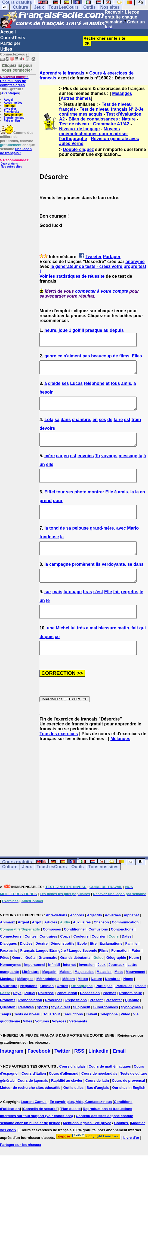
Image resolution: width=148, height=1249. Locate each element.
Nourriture (8, 1010)
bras (87, 611)
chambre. (81, 427)
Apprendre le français (61, 73)
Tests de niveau (27, 1039)
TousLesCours (63, 7)
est (127, 427)
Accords (77, 940)
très (81, 650)
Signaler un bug (14, 117)
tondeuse (49, 551)
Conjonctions (122, 954)
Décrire (41, 968)
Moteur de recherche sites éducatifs (30, 1112)
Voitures (42, 1046)
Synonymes (131, 1032)
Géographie (116, 982)
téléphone (94, 388)
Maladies (104, 996)
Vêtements (78, 1046)
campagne (60, 581)
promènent (83, 581)
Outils (89, 7)
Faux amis (8, 975)
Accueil (8, 32)
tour (60, 504)
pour (58, 513)
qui (142, 650)
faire (118, 427)
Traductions (73, 1039)
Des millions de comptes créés (14, 81)
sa (56, 427)
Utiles (6, 49)
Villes (27, 1046)
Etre (93, 968)
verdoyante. (114, 581)
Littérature (30, 996)
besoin (46, 397)
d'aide (54, 388)
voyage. (109, 465)
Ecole (82, 968)
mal (93, 650)
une (50, 650)
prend (45, 513)
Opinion (47, 1010)
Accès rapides (13, 102)
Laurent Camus (34, 1126)
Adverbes (113, 940)
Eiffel (49, 504)
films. (125, 358)
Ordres (62, 1010)
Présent (96, 1024)
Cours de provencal (128, 1105)
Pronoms (7, 1024)
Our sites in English (128, 1112)
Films (103, 975)
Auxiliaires (82, 947)
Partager (112, 256)
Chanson (101, 947)
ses (65, 388)
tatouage (72, 611)
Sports (42, 1032)
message (128, 465)
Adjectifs (94, 940)
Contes (30, 961)
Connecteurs (10, 961)
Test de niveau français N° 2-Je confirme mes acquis (101, 111)
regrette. (129, 611)
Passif (140, 1010)
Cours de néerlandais (99, 1098)
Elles (137, 358)
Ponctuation (67, 1017)
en (95, 427)
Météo (83, 1003)
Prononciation (30, 1024)
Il (83, 330)
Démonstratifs (62, 968)
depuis (117, 330)
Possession (90, 1017)
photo (80, 504)
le (141, 611)
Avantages (10, 93)
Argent (23, 947)
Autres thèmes (76, 98)
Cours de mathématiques (110, 1091)
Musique (7, 1003)
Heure (134, 982)
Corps (65, 961)
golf (76, 330)
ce (59, 358)
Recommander (13, 114)
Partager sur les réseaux (20, 1169)
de (115, 358)
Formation (120, 975)
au (106, 330)
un (42, 474)
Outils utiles (73, 1112)
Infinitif (54, 989)
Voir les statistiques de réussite (71, 276)
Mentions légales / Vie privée (87, 1147)
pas (86, 358)
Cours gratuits (17, 886)
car (59, 465)
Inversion (87, 989)
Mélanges (122, 93)
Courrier (99, 961)
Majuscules (84, 996)
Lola (48, 427)
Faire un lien (12, 120)
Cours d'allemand (64, 1098)
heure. (50, 330)
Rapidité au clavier (66, 1105)
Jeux (39, 7)
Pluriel (29, 1017)
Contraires (48, 961)
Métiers (68, 1003)
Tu (97, 465)
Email (119, 1075)
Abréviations (56, 940)
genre (50, 358)
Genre (17, 982)
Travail (91, 1039)
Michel (62, 650)
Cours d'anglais (72, 1091)
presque (93, 330)
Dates (126, 961)
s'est (98, 611)
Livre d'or (10, 108)
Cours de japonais (32, 1105)
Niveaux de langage (79, 128)
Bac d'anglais (98, 1112)
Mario (133, 542)
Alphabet (131, 940)
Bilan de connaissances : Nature (102, 119)
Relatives (26, 1032)
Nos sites (110, 7)
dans (66, 427)
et (107, 388)
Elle (109, 504)
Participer (10, 43)
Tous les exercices (58, 758)
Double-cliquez (78, 149)
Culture (20, 7)
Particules (123, 1010)
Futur (135, 975)
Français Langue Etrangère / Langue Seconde (58, 975)
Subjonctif (81, 1032)
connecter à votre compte (101, 291)
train (136, 427)
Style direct (60, 1032)
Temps (5, 1039)
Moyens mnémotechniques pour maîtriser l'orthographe (93, 133)
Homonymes (10, 989)
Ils (98, 581)
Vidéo (125, 1039)
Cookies (121, 1147)
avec (121, 542)
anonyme (134, 261)
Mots (119, 996)
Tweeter (93, 256)
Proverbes (53, 1024)
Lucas (76, 388)
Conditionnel (74, 954)
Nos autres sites (11, 166)
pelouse (80, 542)
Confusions (98, 954)
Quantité (132, 1024)
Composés (52, 954)
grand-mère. (102, 542)
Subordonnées (105, 1032)
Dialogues (8, 968)
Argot (37, 947)
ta (140, 465)
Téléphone (109, 1039)
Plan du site (11, 111)
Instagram (11, 1075)
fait (116, 611)
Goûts (30, 982)
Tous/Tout (51, 1039)
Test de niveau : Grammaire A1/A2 (94, 124)
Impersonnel (34, 989)
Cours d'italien (33, 1098)
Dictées (26, 968)
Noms (128, 1003)
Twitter (62, 1075)
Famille (131, 968)
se (129, 581)
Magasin (49, 996)
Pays (17, 1017)
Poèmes (109, 1017)
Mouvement (135, 996)
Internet (69, 989)
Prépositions (76, 1024)
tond (54, 542)
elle (49, 474)
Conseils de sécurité (40, 1133)
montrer (96, 504)
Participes (103, 1010)
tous (115, 388)
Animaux (7, 947)
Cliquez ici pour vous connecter (17, 67)
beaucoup (101, 358)
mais (57, 611)
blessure (107, 650)
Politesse (46, 1017)
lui (73, 650)
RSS (79, 1075)
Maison (65, 996)
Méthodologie (48, 1003)
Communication (125, 947)
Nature (96, 1003)
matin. (124, 650)
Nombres (112, 1003)
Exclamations (111, 968)
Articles (50, 947)
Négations (28, 1010)
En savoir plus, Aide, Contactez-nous (81, 1126)
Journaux (117, 989)
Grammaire (48, 982)
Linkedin (98, 1075)
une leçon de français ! (16, 151)
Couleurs (81, 961)
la (132, 504)
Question (7, 1032)
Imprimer (10, 105)
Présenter (114, 1024)
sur (47, 611)
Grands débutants (75, 982)
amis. (126, 388)
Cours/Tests (12, 37)
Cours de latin (97, 1105)
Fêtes (4, 982)
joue (63, 330)
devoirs (47, 435)
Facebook (38, 1075)
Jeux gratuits (9, 163)
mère (49, 465)
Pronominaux (130, 1017)
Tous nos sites (103, 891)
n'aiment (72, 358)
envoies (86, 465)
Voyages (59, 1046)
